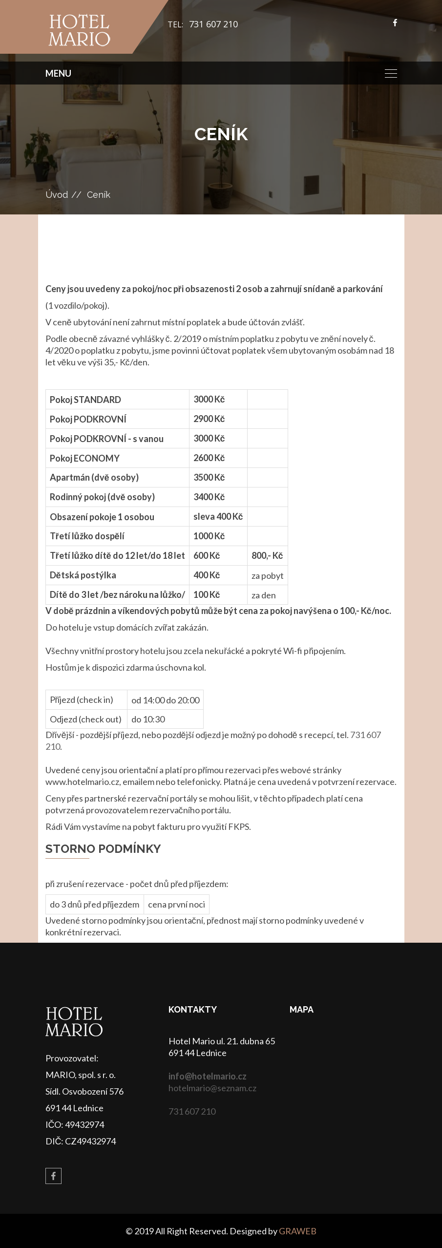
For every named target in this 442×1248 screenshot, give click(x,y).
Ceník (98, 195)
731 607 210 (213, 24)
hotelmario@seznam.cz (212, 1087)
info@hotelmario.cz (207, 1076)
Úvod (56, 195)
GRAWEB (297, 1231)
